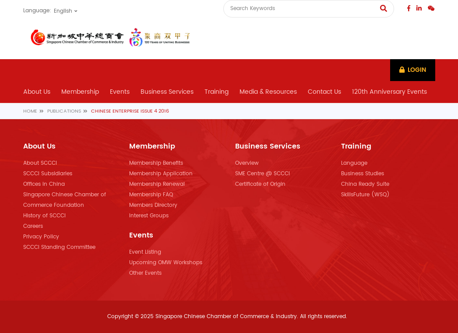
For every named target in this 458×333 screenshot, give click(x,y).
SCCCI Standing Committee (59, 247)
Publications (64, 111)
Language (354, 163)
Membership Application (161, 174)
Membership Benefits (156, 163)
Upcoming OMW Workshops (165, 263)
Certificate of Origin (260, 184)
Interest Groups (149, 216)
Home (30, 111)
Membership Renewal (157, 184)
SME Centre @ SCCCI (262, 174)
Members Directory (153, 205)
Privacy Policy (41, 237)
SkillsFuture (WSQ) (365, 195)
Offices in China (44, 184)
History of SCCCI (44, 216)
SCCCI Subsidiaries (47, 174)
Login (412, 70)
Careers (33, 226)
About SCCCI (40, 163)
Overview (247, 163)
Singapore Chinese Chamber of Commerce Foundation (64, 200)
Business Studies (362, 174)
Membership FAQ (151, 195)
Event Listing (145, 252)
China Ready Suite (365, 184)
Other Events (145, 273)
